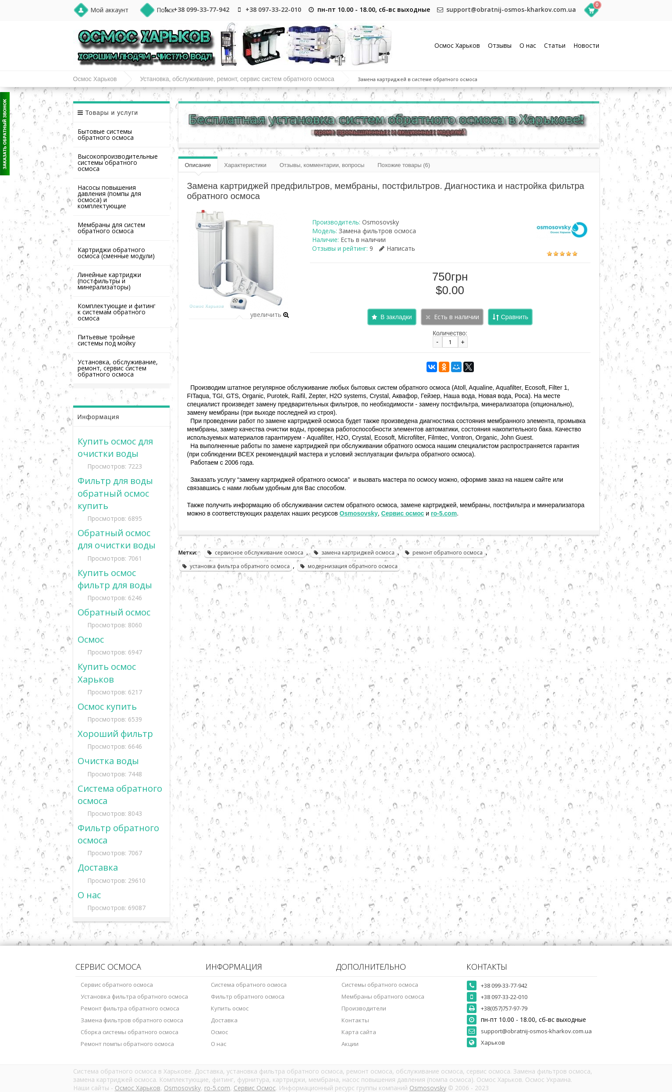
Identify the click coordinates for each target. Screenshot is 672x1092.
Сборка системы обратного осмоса (129, 1032)
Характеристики (245, 165)
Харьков (493, 1042)
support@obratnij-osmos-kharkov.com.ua (511, 9)
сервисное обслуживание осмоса (254, 552)
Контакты (355, 1020)
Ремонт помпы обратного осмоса (127, 1044)
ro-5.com (217, 1088)
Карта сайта (358, 1032)
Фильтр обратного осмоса (247, 996)
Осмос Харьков (457, 45)
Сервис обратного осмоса (117, 985)
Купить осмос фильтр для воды (115, 578)
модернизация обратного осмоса (348, 566)
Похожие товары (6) (403, 165)
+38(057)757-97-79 (504, 1008)
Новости (586, 45)
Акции (350, 1044)
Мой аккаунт (109, 10)
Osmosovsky (380, 222)
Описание (198, 165)
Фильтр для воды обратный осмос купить (115, 492)
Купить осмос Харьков (107, 672)
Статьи (554, 45)
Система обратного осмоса (249, 985)
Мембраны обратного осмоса (382, 996)
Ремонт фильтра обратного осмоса (130, 1008)
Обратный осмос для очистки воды (117, 538)
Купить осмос (230, 1008)
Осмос (91, 639)
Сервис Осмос (255, 1088)
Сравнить (514, 316)
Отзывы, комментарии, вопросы (322, 165)
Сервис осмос (402, 513)
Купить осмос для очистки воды (115, 447)
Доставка (98, 867)
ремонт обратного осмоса (443, 552)
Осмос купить (107, 706)
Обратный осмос (114, 612)
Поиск (165, 10)
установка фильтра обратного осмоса (235, 566)
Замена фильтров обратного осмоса (132, 1020)
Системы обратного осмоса (379, 985)
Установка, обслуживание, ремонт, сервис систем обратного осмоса (237, 78)
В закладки (396, 316)
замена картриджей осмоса (354, 552)
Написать (397, 248)
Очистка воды (108, 760)
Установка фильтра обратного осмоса (134, 996)
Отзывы (500, 45)
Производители (363, 1008)
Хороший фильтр (115, 733)
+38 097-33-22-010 (273, 9)
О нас (527, 45)
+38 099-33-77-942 (201, 9)
